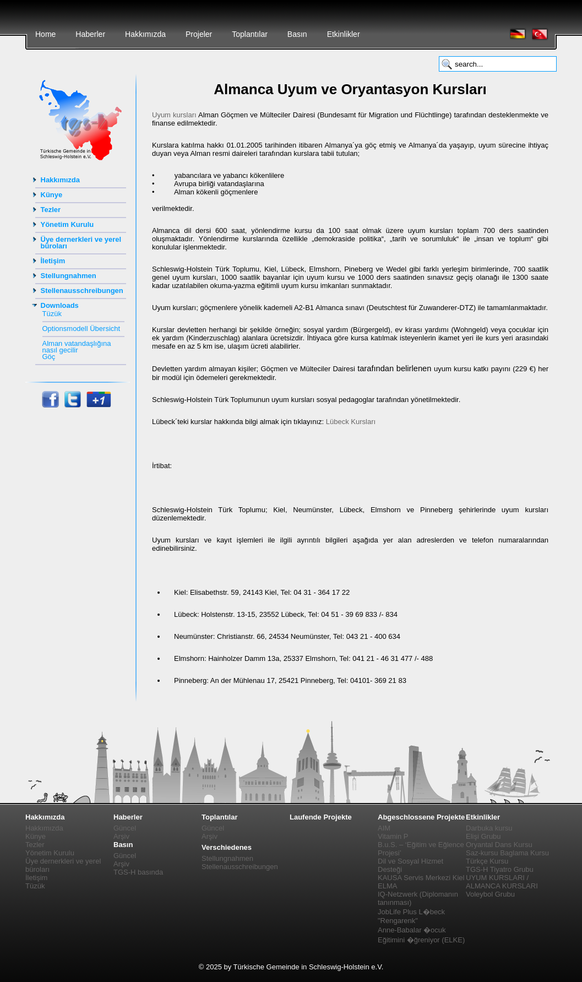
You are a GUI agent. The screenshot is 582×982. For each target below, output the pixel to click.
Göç (49, 356)
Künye (52, 195)
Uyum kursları (174, 115)
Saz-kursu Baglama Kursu (507, 853)
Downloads (60, 305)
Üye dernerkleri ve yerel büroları (81, 242)
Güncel (124, 828)
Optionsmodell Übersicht (81, 328)
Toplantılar (250, 34)
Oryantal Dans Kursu (499, 844)
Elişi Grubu (483, 836)
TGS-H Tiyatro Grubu (500, 869)
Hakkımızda (145, 34)
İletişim (53, 261)
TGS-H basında (138, 872)
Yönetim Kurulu (67, 224)
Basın (297, 34)
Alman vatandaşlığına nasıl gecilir (76, 346)
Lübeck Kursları (351, 421)
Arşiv (121, 836)
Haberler (90, 34)
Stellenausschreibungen (82, 290)
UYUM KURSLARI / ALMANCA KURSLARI (502, 882)
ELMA (387, 886)
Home (45, 34)
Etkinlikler (343, 34)
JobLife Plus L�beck (411, 912)
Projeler (199, 34)
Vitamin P (393, 836)
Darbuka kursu (489, 828)
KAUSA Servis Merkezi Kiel (421, 878)
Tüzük (52, 314)
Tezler (51, 209)
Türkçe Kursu (487, 861)
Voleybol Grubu (490, 894)
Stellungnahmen (68, 276)
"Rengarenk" (398, 920)
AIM (384, 828)
